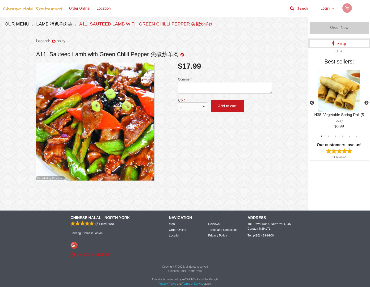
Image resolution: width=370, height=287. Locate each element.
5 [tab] (349, 136)
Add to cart (227, 106)
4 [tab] (342, 136)
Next (366, 103)
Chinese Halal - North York (100, 218)
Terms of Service (192, 283)
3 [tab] (335, 136)
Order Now (339, 27)
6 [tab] (356, 136)
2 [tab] (328, 136)
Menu (173, 224)
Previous (312, 103)
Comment (225, 85)
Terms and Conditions (222, 230)
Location (104, 8)
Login (325, 8)
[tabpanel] (339, 102)
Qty (192, 104)
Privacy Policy (217, 235)
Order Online (79, 8)
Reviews (213, 224)
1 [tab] (321, 136)
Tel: (261, 235)
